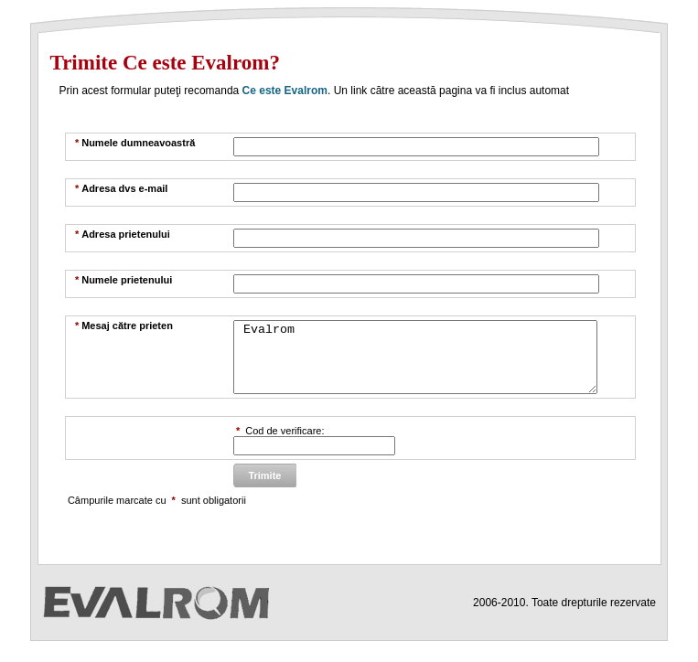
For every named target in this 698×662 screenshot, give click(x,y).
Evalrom (415, 364)
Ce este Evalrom (285, 90)
